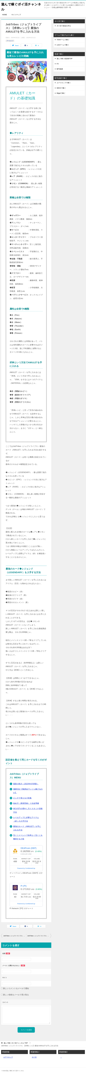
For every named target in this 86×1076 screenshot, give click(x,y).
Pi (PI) (24, 886)
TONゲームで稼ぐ (63, 39)
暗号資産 (60, 69)
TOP (16, 1043)
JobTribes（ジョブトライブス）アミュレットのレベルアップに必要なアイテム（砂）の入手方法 (14, 936)
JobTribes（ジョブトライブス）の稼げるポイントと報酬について (39, 936)
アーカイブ (10, 40)
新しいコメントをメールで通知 (16, 988)
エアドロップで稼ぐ (64, 83)
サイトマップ (16, 15)
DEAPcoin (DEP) (29, 848)
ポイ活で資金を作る (64, 26)
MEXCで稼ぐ (61, 88)
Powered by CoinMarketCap (26, 868)
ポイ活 (34, 1057)
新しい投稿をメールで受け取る (16, 995)
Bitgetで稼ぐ (61, 93)
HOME (4, 15)
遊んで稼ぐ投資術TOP (64, 58)
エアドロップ (8, 1057)
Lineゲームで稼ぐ (63, 45)
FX (58, 64)
